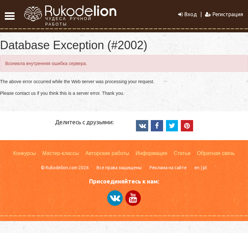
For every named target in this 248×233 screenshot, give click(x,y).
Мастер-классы (60, 153)
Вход (187, 14)
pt (205, 167)
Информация (151, 153)
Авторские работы (107, 153)
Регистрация (224, 14)
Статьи (182, 153)
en (197, 167)
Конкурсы (24, 153)
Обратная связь (216, 153)
